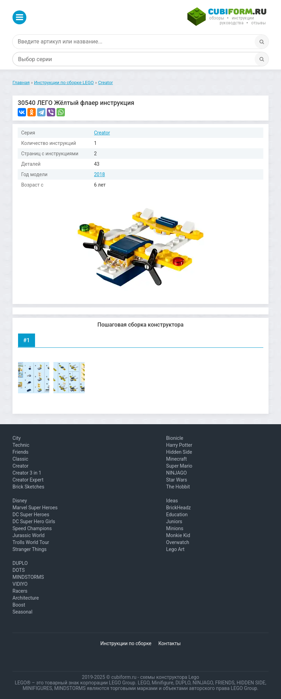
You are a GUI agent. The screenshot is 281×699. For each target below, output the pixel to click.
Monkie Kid (178, 535)
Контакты (170, 643)
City (16, 438)
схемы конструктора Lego (169, 677)
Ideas (172, 500)
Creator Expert (27, 480)
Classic (20, 459)
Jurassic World (28, 535)
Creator (102, 132)
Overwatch (177, 542)
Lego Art (175, 549)
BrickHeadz (178, 507)
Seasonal (22, 612)
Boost (18, 605)
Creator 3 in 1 (26, 473)
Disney (19, 500)
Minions (175, 528)
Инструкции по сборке (125, 643)
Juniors (174, 521)
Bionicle (174, 438)
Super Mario (179, 466)
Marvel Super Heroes (35, 507)
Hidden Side (179, 452)
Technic (20, 445)
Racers (19, 591)
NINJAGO (176, 473)
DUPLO (20, 563)
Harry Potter (179, 445)
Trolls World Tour (30, 542)
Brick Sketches (28, 487)
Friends (20, 452)
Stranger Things (29, 549)
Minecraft (176, 459)
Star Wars (176, 480)
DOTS (18, 570)
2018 (99, 174)
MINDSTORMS (28, 577)
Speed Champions (32, 528)
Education (177, 514)
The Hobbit (178, 487)
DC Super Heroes (30, 514)
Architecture (25, 598)
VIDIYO (19, 584)
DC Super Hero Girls (33, 521)
